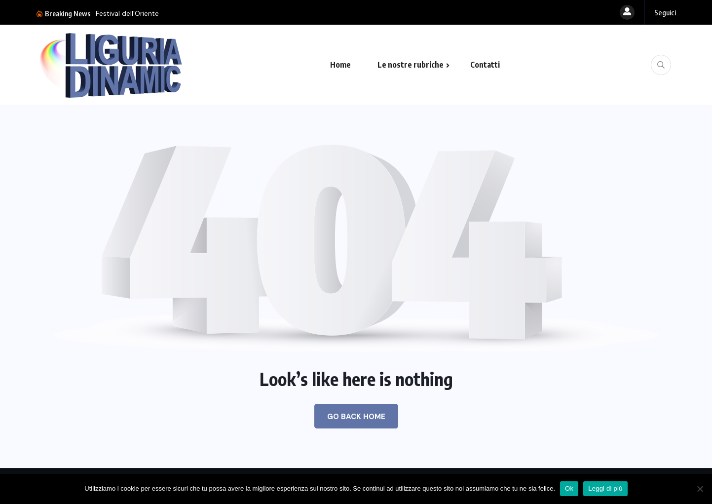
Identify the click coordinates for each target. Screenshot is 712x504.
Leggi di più (605, 488)
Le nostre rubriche (410, 65)
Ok (569, 488)
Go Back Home (356, 417)
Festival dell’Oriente (127, 13)
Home (340, 65)
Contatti (485, 65)
